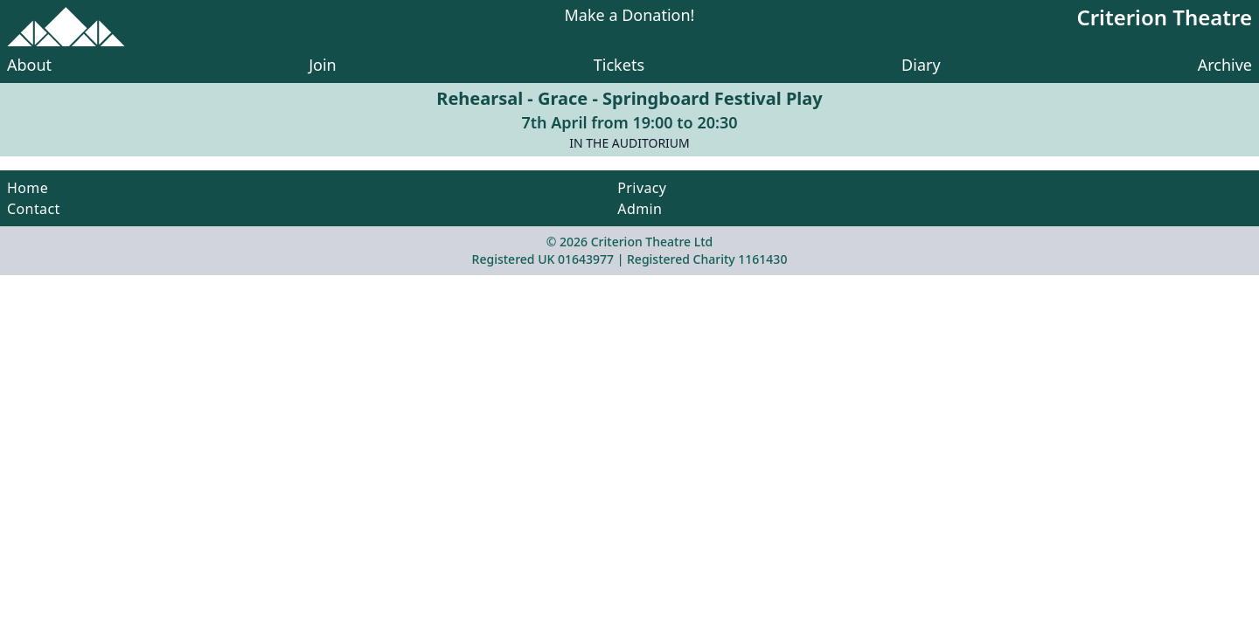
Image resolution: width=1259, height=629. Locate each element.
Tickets (619, 64)
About (29, 64)
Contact (33, 208)
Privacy (641, 187)
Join (323, 64)
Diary (921, 64)
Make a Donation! (630, 16)
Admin (639, 208)
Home (27, 187)
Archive (1225, 64)
